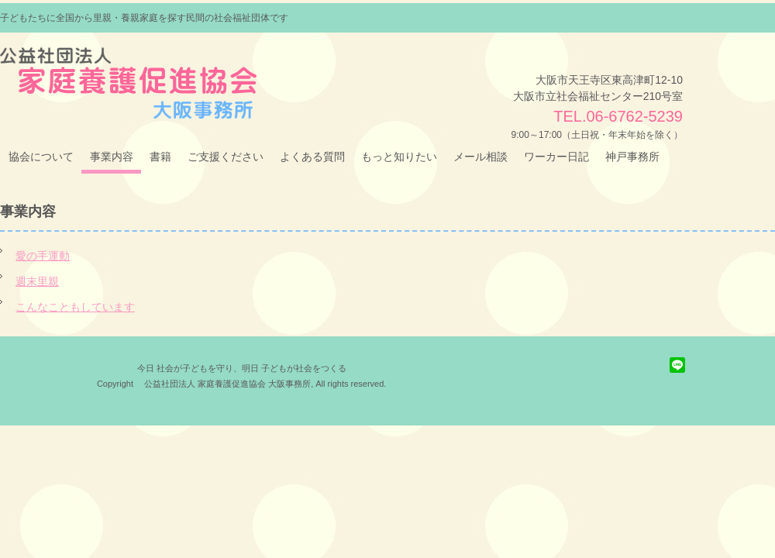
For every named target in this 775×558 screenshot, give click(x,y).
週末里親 (37, 281)
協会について (41, 156)
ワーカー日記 (556, 156)
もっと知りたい (399, 156)
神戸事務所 (632, 156)
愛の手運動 (43, 256)
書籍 (160, 156)
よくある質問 (312, 156)
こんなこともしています (75, 307)
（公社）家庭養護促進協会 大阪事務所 (118, 69)
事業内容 (111, 156)
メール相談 (480, 156)
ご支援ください (226, 156)
